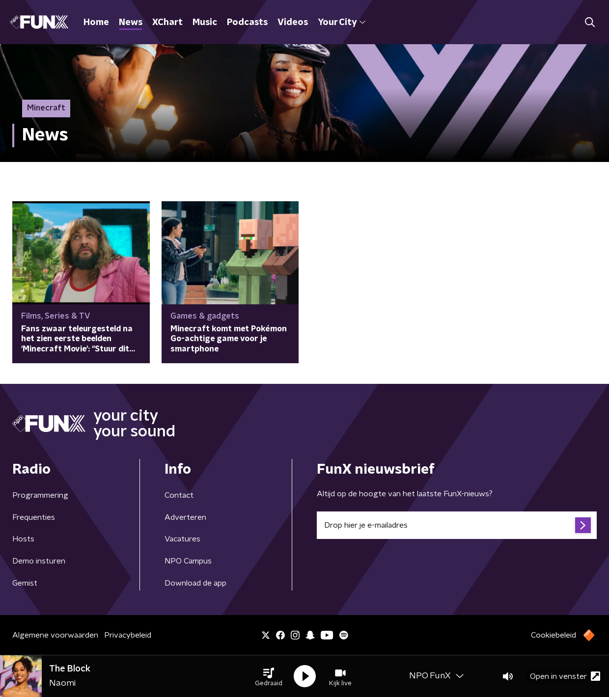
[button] (268, 676)
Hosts (23, 539)
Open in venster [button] (565, 676)
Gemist (24, 583)
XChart (167, 22)
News (130, 22)
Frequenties (33, 517)
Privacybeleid (127, 635)
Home (96, 22)
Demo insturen (38, 561)
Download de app (195, 583)
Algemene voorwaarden (55, 635)
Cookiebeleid (553, 635)
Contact (179, 495)
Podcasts (247, 22)
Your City (341, 22)
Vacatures (182, 539)
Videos (292, 22)
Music (205, 22)
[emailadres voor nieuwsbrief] (457, 525)
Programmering (40, 495)
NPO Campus (188, 561)
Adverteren (185, 517)
